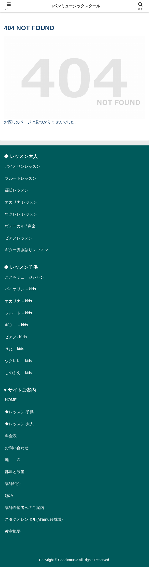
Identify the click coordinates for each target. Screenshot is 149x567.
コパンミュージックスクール (74, 6)
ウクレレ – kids (18, 361)
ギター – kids (16, 325)
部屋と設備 (15, 472)
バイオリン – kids (20, 289)
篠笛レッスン (16, 190)
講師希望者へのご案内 (24, 508)
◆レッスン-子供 (19, 412)
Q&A (9, 496)
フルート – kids (18, 313)
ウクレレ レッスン (21, 214)
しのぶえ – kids (18, 373)
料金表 (11, 436)
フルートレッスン (20, 178)
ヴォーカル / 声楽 (20, 226)
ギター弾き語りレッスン (26, 250)
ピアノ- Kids (16, 337)
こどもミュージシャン (24, 277)
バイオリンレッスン (22, 166)
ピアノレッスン (18, 238)
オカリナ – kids (18, 301)
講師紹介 (13, 484)
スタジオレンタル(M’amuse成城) (34, 519)
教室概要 (13, 531)
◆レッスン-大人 (19, 424)
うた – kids (14, 349)
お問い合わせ (16, 448)
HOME (11, 400)
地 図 (13, 460)
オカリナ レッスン (21, 202)
